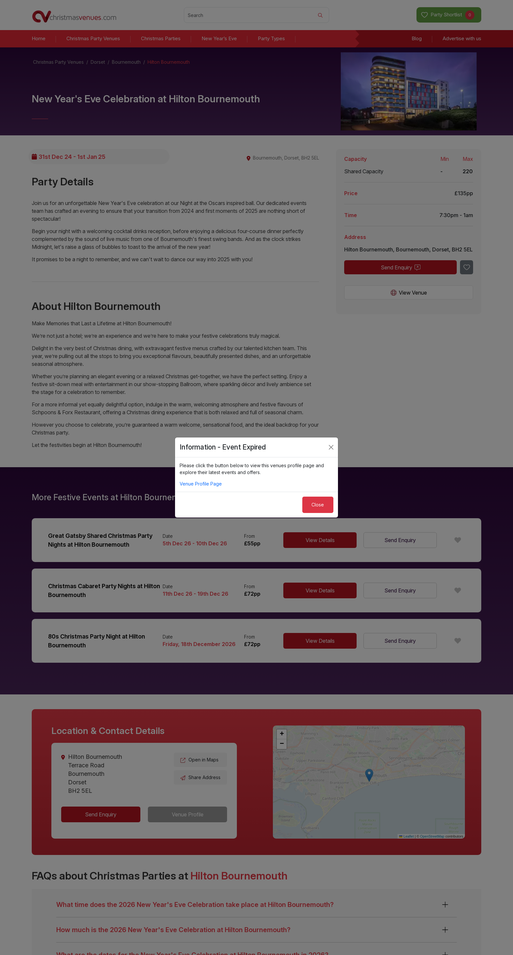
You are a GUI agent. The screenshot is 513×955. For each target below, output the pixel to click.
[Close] (331, 447)
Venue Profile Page (201, 483)
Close (317, 504)
